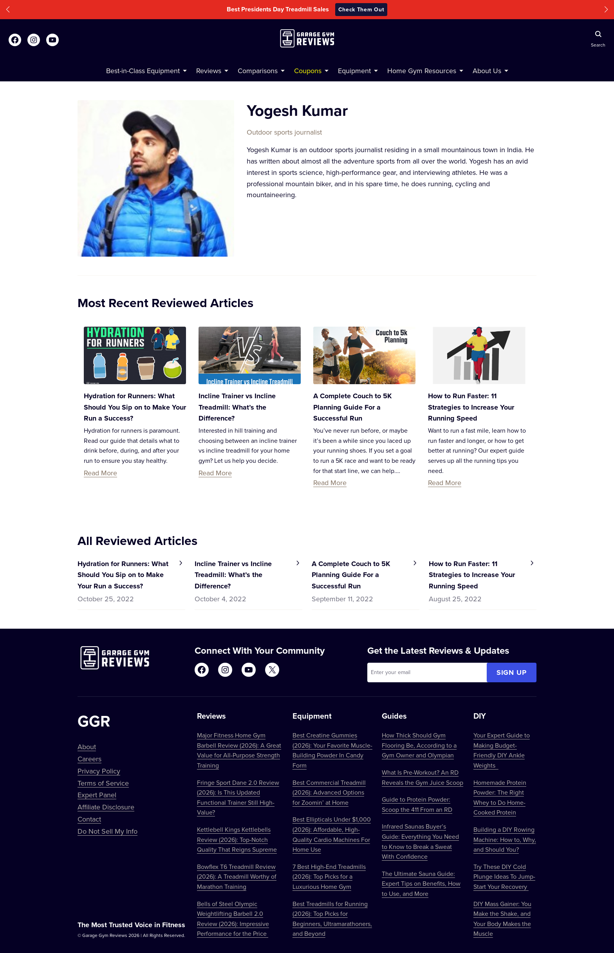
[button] (8, 9)
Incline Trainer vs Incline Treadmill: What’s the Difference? (237, 407)
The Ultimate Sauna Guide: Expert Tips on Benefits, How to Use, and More (421, 883)
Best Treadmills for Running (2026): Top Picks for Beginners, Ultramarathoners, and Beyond (332, 918)
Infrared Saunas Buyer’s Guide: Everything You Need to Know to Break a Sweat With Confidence (420, 841)
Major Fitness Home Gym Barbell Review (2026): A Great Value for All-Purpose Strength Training (239, 750)
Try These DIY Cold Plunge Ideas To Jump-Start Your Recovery (504, 876)
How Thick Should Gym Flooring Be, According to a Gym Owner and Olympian (419, 745)
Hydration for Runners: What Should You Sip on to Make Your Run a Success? (135, 407)
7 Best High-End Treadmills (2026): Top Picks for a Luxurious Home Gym (329, 876)
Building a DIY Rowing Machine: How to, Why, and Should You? (504, 839)
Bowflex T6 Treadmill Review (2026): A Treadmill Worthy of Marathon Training (236, 876)
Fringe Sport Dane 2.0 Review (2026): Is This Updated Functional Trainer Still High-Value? (238, 797)
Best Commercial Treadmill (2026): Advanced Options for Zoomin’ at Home (329, 792)
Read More (100, 473)
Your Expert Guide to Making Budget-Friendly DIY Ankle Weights (501, 750)
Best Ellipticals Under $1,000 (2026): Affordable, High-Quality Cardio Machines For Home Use (332, 834)
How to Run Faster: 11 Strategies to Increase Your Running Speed (471, 407)
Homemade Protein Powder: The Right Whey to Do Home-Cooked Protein (499, 797)
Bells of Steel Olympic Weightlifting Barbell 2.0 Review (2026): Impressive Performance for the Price (233, 918)
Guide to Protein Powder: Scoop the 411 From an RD (417, 804)
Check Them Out (361, 9)
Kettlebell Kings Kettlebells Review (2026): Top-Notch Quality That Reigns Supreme (237, 839)
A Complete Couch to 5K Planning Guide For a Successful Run (352, 407)
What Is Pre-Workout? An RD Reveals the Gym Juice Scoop (422, 777)
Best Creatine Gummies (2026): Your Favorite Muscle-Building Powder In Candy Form (332, 750)
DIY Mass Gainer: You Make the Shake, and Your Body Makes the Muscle (502, 918)
